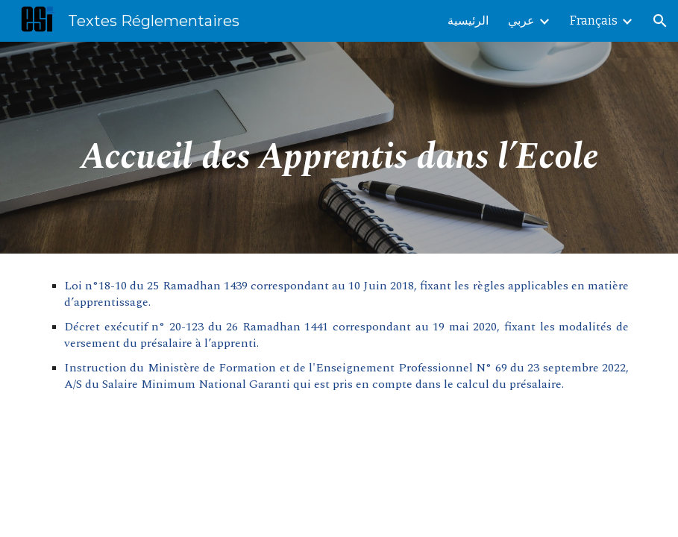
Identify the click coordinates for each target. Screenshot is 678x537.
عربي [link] (521, 20)
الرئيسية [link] (468, 20)
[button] (660, 21)
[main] (339, 147)
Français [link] (594, 20)
